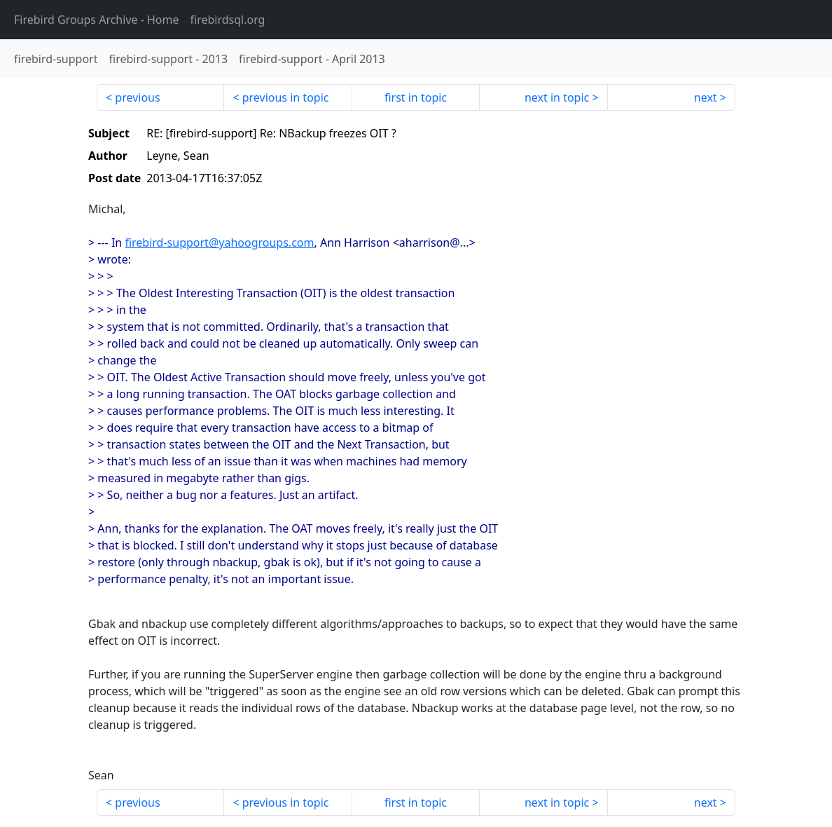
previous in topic (285, 97)
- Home (96, 19)
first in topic (415, 97)
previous (137, 97)
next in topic (557, 97)
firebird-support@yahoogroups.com (219, 242)
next (705, 97)
